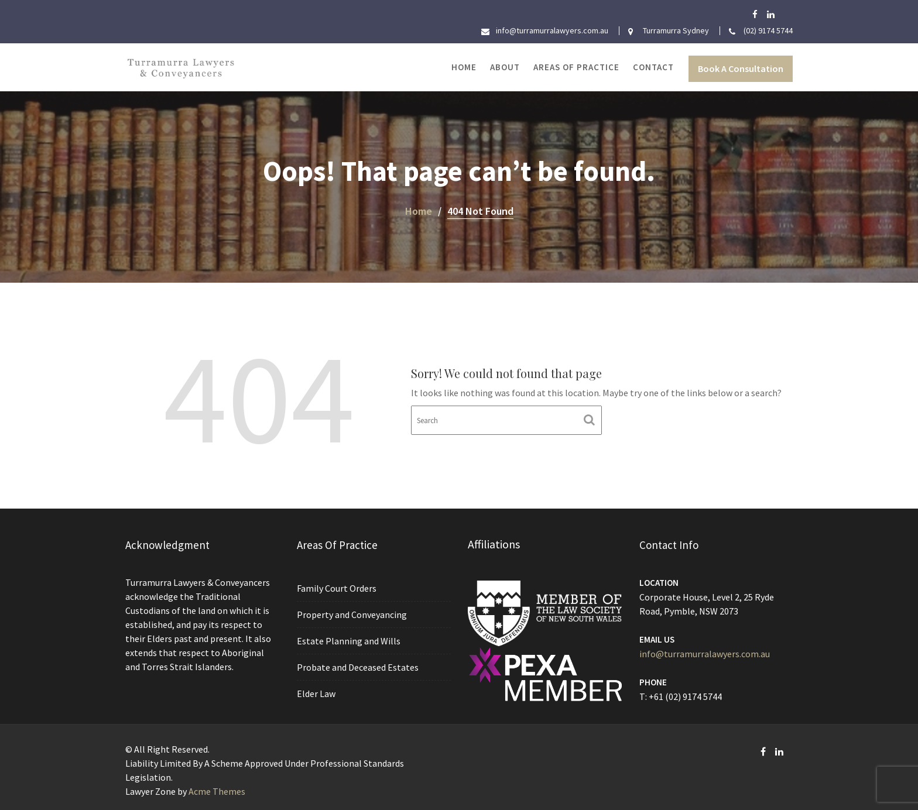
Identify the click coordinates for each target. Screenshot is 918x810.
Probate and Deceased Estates (357, 666)
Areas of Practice (576, 67)
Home (464, 67)
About (505, 67)
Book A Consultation (740, 68)
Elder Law (316, 693)
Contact (653, 67)
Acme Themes (217, 791)
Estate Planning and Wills (348, 641)
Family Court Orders (336, 589)
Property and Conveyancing (351, 615)
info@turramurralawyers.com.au (704, 654)
